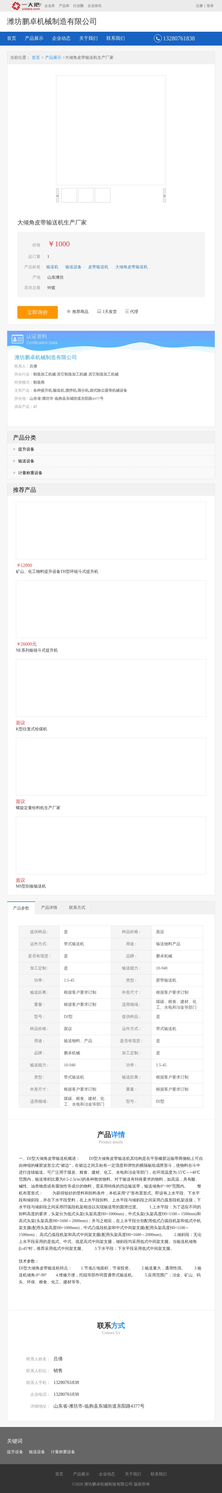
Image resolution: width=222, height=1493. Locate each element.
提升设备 (23, 449)
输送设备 (23, 461)
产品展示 (34, 38)
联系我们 (115, 38)
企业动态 (61, 38)
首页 (11, 38)
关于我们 (88, 38)
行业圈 (78, 6)
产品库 (64, 6)
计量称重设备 (27, 473)
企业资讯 (94, 6)
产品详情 (49, 907)
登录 (210, 6)
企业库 (50, 6)
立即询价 (37, 312)
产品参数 (21, 908)
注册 (199, 6)
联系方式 (77, 907)
